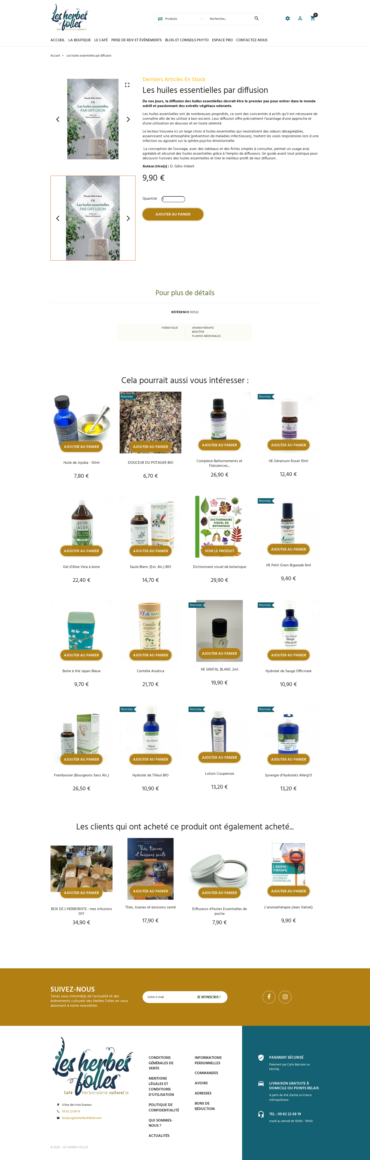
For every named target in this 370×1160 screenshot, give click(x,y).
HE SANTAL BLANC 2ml (219, 670)
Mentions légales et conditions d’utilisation (161, 1087)
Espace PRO (222, 40)
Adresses (203, 1093)
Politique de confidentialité (164, 1108)
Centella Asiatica (150, 671)
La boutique (79, 40)
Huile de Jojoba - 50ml (81, 463)
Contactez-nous (251, 40)
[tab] (160, 19)
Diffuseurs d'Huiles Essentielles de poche (219, 911)
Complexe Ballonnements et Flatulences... (219, 463)
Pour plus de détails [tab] (185, 293)
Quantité (150, 198)
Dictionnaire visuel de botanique (219, 567)
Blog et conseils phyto (187, 40)
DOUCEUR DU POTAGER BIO (150, 463)
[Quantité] (173, 199)
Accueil (57, 40)
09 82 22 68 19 (71, 1112)
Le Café (101, 40)
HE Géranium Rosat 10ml (288, 461)
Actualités (159, 1136)
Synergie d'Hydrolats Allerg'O (288, 775)
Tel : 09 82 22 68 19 (285, 1114)
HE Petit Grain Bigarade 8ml (288, 565)
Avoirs (201, 1083)
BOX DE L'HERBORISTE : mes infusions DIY (81, 911)
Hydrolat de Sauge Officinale (288, 671)
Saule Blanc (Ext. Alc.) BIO (150, 567)
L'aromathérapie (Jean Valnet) (288, 907)
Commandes (206, 1073)
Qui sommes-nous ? (161, 1123)
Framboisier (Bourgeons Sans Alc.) (81, 775)
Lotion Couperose (219, 774)
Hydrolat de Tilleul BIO (150, 775)
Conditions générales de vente (161, 1063)
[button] (300, 19)
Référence (180, 312)
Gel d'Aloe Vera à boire (81, 567)
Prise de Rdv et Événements (136, 40)
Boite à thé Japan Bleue (82, 671)
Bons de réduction (205, 1106)
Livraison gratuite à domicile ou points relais (294, 1086)
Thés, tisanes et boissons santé (150, 907)
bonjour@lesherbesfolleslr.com (82, 1118)
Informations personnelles (208, 1060)
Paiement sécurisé (286, 1058)
